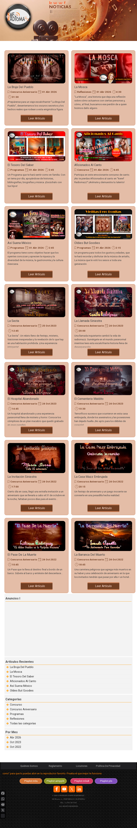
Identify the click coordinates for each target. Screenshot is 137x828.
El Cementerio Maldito (89, 399)
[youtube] (64, 789)
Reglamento (55, 766)
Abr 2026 (15, 737)
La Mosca (80, 87)
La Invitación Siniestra (22, 477)
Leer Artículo (36, 118)
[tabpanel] (68, 774)
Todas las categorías (23, 723)
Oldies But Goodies (87, 243)
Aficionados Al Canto (88, 165)
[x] (71, 789)
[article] (36, 87)
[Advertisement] (69, 628)
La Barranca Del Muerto (89, 554)
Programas (17, 169)
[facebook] (56, 789)
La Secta (13, 321)
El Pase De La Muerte (22, 554)
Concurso (83, 169)
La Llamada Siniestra (88, 321)
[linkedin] (79, 789)
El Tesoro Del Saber (21, 165)
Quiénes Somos (29, 766)
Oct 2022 (15, 747)
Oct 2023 (15, 742)
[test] (55, 781)
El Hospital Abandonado (23, 399)
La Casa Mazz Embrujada (90, 477)
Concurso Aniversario (23, 92)
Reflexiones (84, 92)
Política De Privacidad (108, 766)
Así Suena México (19, 243)
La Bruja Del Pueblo (20, 87)
